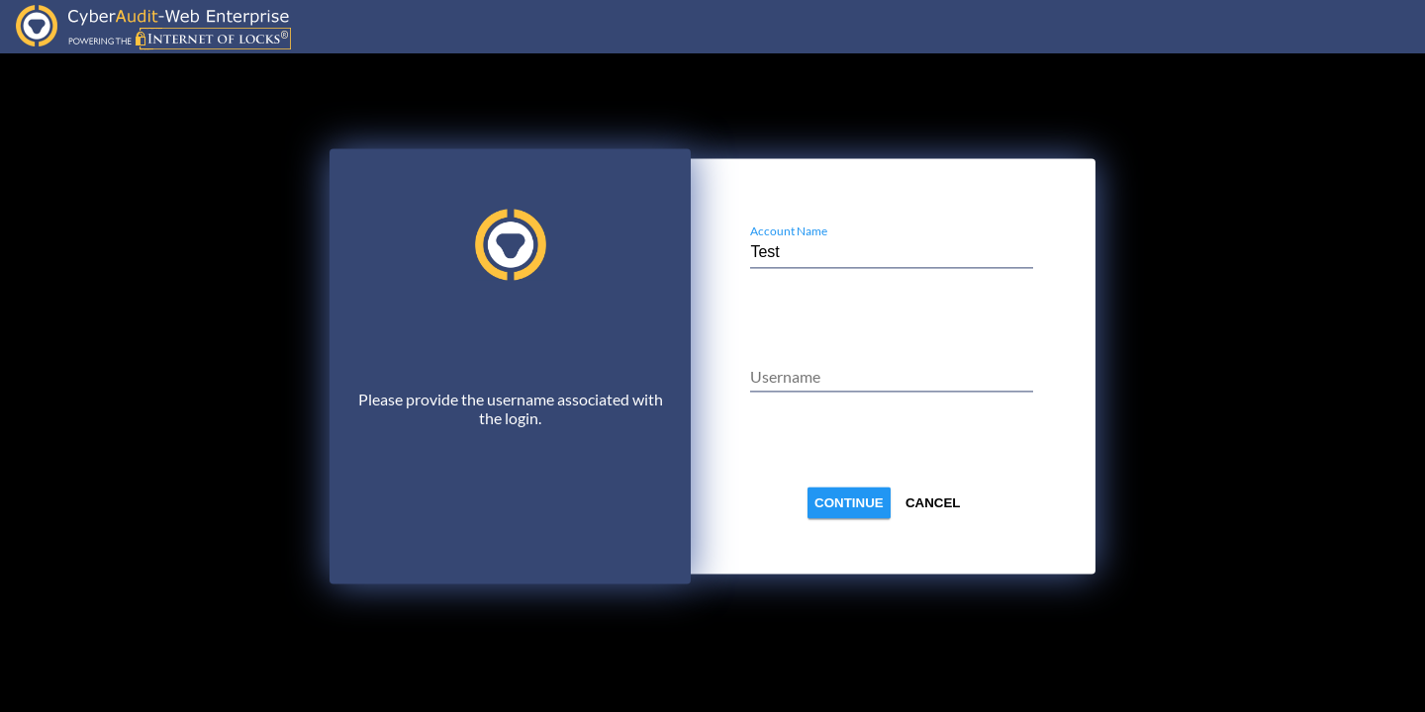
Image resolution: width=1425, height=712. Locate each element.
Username (785, 376)
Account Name (788, 230)
